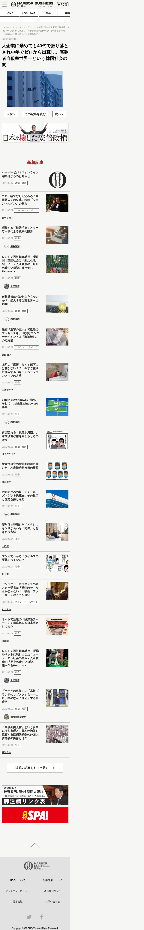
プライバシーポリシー (17, 890)
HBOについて (17, 880)
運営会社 (17, 901)
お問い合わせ (52, 901)
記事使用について (52, 880)
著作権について (52, 890)
